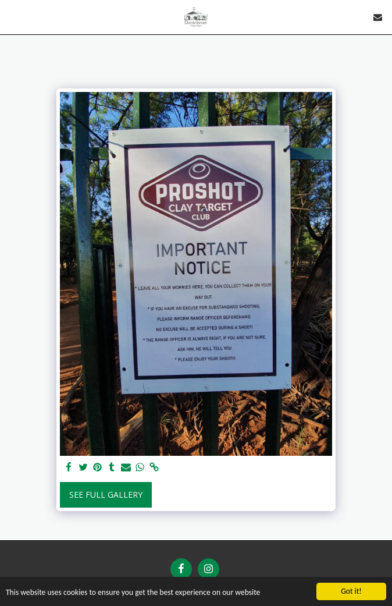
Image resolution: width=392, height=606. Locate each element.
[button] (13, 17)
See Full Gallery (105, 494)
